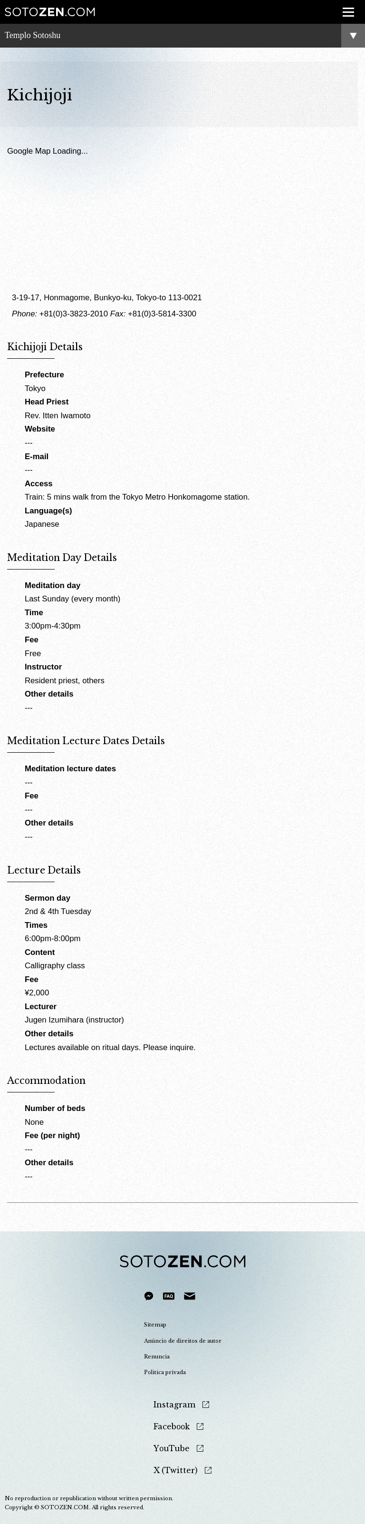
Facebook (172, 1427)
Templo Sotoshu (32, 35)
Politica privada (165, 1372)
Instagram (174, 1405)
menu (345, 6)
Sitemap (155, 1324)
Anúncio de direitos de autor (182, 1340)
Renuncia (157, 1356)
